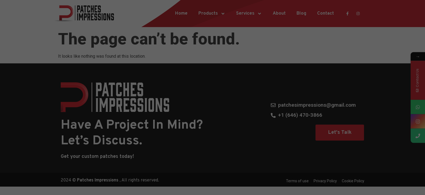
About (279, 14)
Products (211, 14)
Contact (325, 14)
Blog (301, 14)
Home (181, 14)
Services (249, 14)
